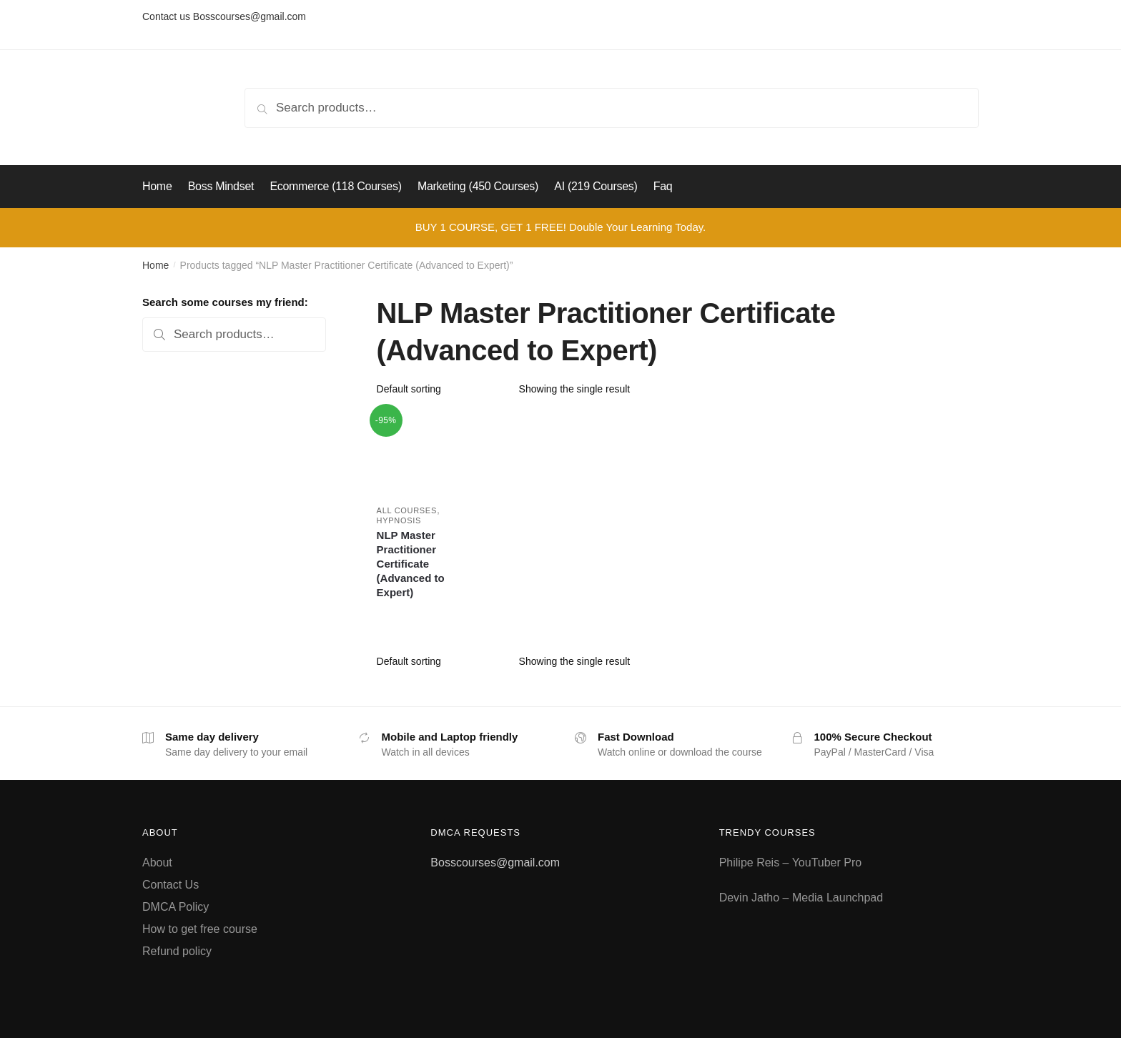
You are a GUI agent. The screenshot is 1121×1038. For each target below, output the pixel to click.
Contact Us (170, 885)
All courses (407, 510)
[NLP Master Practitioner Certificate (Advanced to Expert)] (418, 452)
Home (155, 265)
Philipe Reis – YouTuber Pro (790, 862)
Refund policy (177, 951)
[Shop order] (443, 389)
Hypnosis (399, 520)
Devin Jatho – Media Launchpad (801, 897)
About (157, 862)
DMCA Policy (175, 907)
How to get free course (199, 929)
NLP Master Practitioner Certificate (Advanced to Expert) (411, 563)
